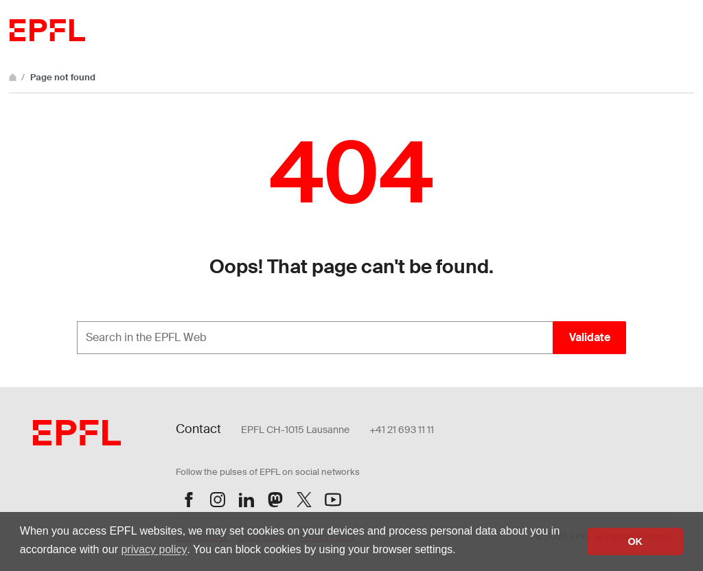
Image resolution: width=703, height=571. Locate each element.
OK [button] (635, 541)
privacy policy (154, 549)
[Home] (14, 77)
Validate (589, 337)
